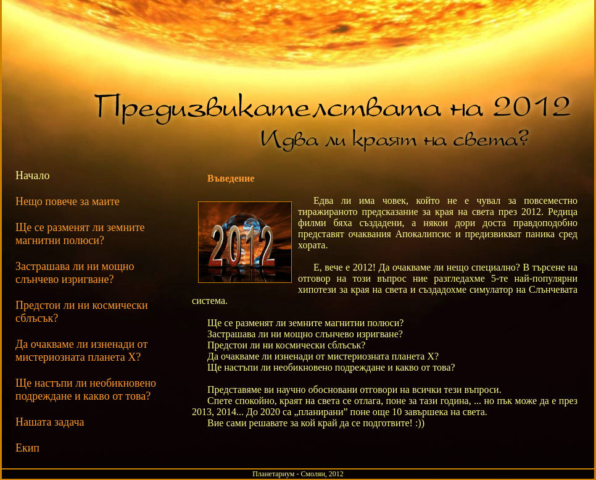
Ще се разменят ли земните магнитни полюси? (80, 233)
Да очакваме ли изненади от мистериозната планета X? (81, 350)
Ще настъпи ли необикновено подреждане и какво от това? (85, 389)
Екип (27, 448)
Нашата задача (50, 422)
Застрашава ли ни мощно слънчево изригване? (74, 272)
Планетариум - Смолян (288, 473)
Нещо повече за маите (67, 201)
